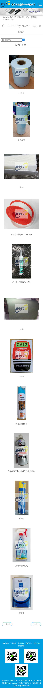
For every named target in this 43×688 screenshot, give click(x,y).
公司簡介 (13, 643)
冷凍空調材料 (33, 683)
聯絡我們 (21, 646)
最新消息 (21, 643)
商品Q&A (37, 643)
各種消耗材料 (9, 19)
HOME (5, 17)
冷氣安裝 (5, 643)
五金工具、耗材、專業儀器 (27, 17)
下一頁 (36, 624)
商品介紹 (13, 17)
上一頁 (7, 624)
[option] (21, 11)
